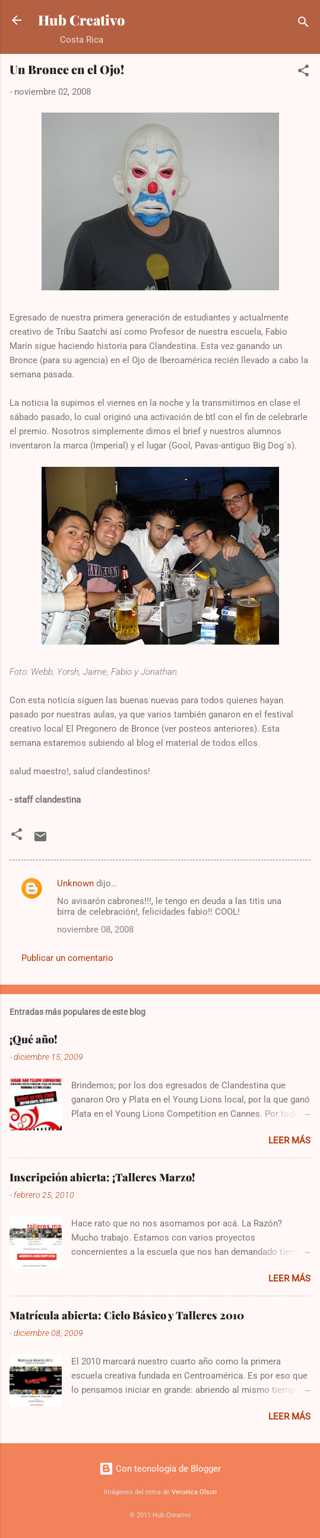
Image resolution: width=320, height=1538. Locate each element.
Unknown (75, 883)
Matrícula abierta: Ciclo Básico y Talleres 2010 (126, 1315)
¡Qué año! (33, 1039)
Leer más (289, 1140)
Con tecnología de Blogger (160, 1468)
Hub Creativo (81, 20)
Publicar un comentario (67, 958)
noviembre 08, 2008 (95, 929)
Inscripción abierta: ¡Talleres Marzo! (102, 1177)
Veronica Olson (194, 1492)
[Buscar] (303, 24)
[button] (303, 72)
